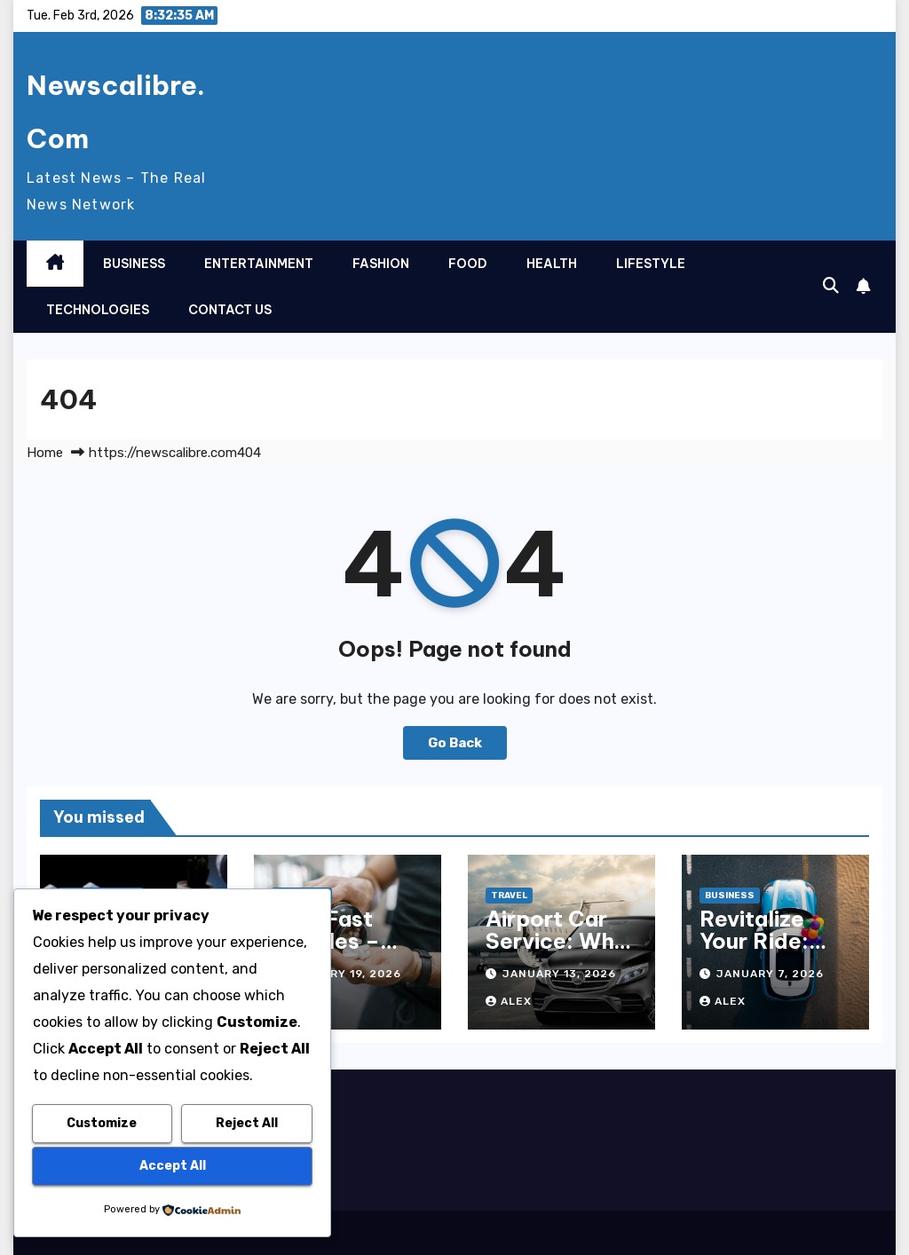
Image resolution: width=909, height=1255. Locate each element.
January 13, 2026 (559, 973)
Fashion (380, 264)
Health (551, 264)
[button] (831, 286)
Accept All (172, 1165)
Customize (102, 1123)
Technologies (97, 310)
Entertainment (258, 264)
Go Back (455, 743)
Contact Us (230, 310)
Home (45, 453)
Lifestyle (650, 264)
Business (134, 264)
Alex (509, 1001)
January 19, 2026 (345, 973)
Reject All (247, 1123)
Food (467, 264)
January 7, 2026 (770, 973)
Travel (509, 895)
